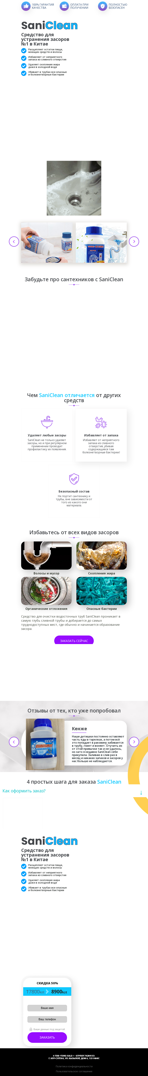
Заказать (47, 1037)
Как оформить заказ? (24, 791)
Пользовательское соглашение (74, 1071)
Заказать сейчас (74, 641)
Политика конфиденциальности (74, 1066)
